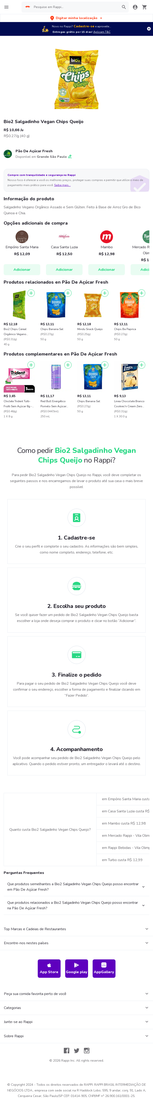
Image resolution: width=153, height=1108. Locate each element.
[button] (76, 18)
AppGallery (104, 968)
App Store (49, 968)
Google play (76, 968)
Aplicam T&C (101, 32)
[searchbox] (75, 7)
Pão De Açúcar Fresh (34, 151)
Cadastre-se (84, 26)
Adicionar (21, 269)
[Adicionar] (31, 293)
